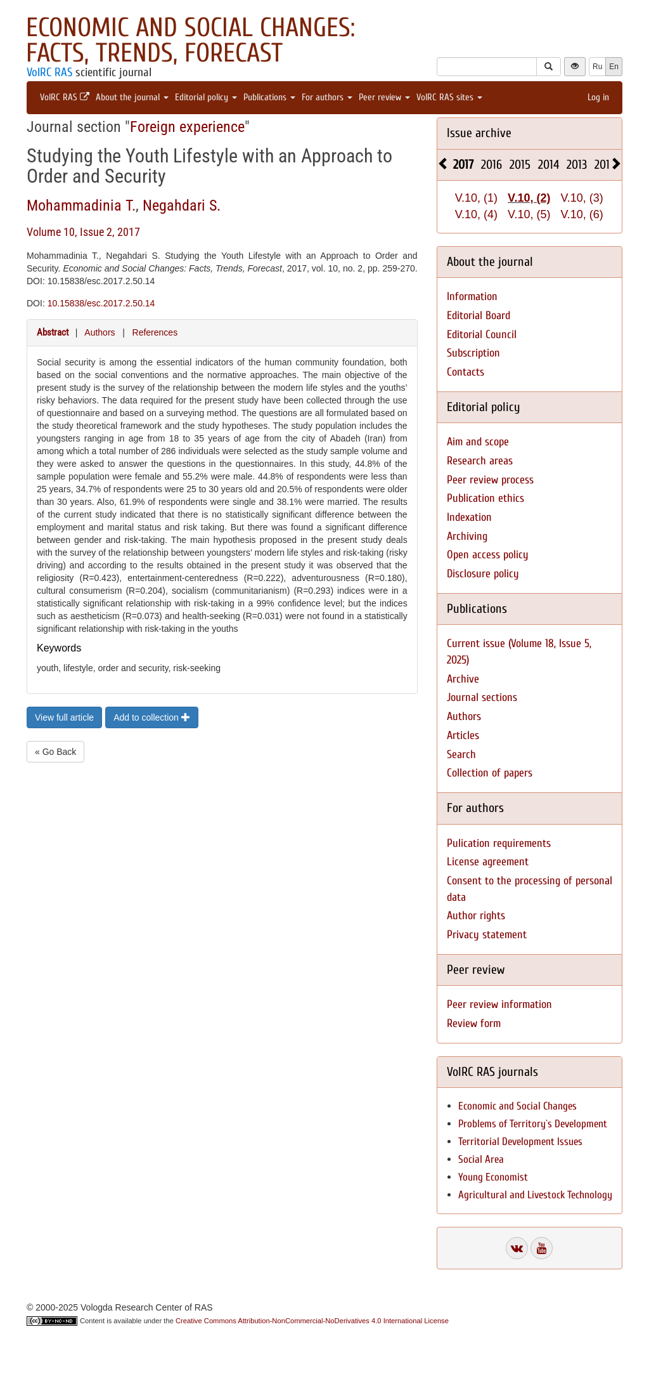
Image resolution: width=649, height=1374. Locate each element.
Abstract (52, 332)
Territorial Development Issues (520, 1141)
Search (461, 754)
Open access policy (488, 554)
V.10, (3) (581, 198)
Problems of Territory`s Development (532, 1124)
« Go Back (55, 752)
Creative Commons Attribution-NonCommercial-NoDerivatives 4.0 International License (312, 1321)
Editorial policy (206, 97)
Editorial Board (478, 315)
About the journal (132, 97)
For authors (327, 97)
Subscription (473, 353)
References (155, 332)
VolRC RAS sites (449, 97)
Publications (269, 97)
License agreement (488, 861)
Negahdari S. (182, 205)
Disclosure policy (483, 573)
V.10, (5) (529, 214)
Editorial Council (482, 334)
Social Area (481, 1159)
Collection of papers (489, 773)
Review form (474, 1023)
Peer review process (490, 480)
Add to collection (151, 717)
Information (472, 296)
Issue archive (479, 133)
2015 (520, 164)
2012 (604, 164)
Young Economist (493, 1177)
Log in (598, 97)
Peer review (384, 97)
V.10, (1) (476, 198)
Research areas (480, 461)
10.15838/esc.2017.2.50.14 (101, 303)
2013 (577, 164)
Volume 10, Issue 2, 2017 (83, 232)
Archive (463, 679)
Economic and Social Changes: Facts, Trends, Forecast (190, 40)
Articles (463, 735)
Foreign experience (187, 127)
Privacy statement (487, 934)
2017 (463, 164)
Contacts (465, 372)
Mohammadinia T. (81, 205)
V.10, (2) (529, 198)
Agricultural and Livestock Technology (535, 1195)
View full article (64, 717)
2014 (548, 164)
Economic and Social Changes (517, 1106)
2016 (491, 164)
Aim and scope (478, 441)
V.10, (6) (581, 214)
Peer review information (499, 1004)
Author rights (476, 915)
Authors (99, 332)
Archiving (467, 536)
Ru (597, 66)
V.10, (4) (476, 214)
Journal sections (482, 697)
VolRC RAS (49, 72)
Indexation (469, 517)
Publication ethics (485, 498)
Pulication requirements (499, 843)
